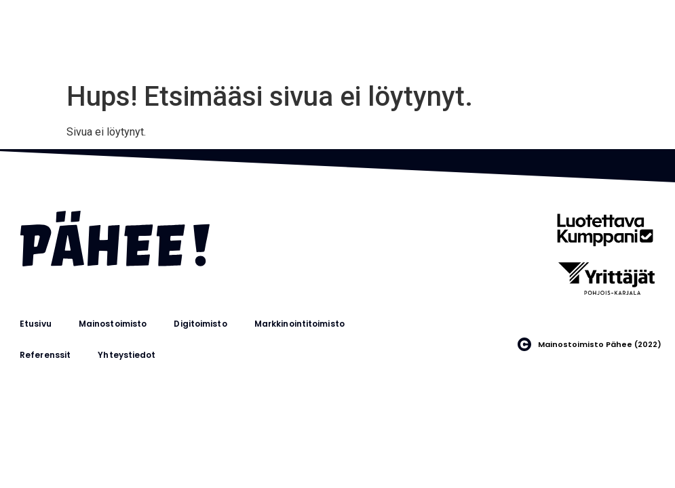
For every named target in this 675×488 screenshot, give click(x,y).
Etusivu (36, 323)
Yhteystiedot (126, 355)
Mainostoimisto (113, 323)
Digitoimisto (200, 323)
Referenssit (45, 355)
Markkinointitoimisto (299, 323)
